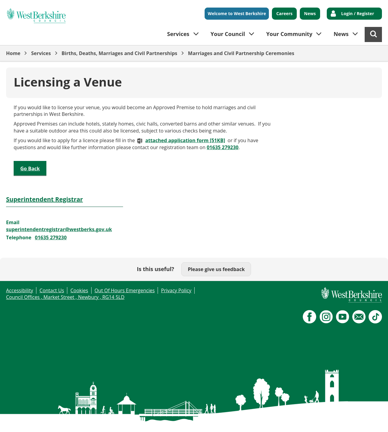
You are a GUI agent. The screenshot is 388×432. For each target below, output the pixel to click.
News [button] (341, 34)
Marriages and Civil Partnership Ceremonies (241, 53)
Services (41, 53)
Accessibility (19, 290)
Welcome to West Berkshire (237, 13)
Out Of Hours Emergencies (125, 290)
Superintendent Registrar (44, 199)
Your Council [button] (228, 34)
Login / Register (357, 13)
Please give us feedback (216, 269)
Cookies (79, 290)
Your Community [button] (289, 34)
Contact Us (51, 290)
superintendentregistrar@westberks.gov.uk (59, 229)
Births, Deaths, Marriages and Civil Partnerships (119, 53)
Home (13, 53)
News (310, 13)
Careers (284, 13)
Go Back (30, 168)
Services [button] (178, 34)
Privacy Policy (176, 290)
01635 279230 (223, 147)
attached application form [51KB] (185, 140)
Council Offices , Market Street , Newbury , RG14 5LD (65, 297)
